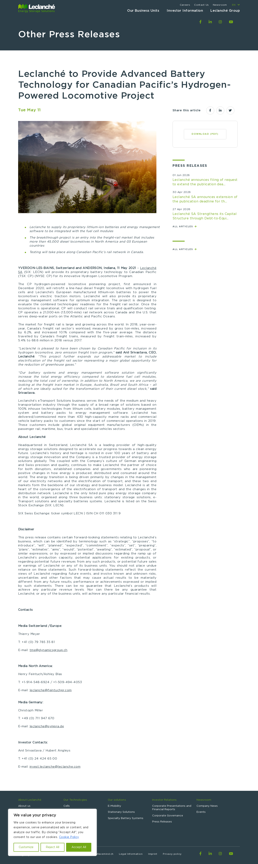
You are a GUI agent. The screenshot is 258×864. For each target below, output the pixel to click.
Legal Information (131, 854)
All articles (183, 226)
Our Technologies (75, 800)
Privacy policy (172, 854)
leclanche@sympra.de (47, 726)
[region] (52, 832)
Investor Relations (164, 800)
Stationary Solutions (121, 812)
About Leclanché (29, 800)
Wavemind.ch (104, 854)
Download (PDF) (205, 134)
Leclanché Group (225, 10)
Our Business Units (143, 10)
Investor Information (185, 10)
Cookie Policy (69, 837)
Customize (26, 847)
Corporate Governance (167, 815)
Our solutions (117, 800)
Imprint (152, 854)
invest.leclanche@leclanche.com (55, 766)
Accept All (79, 847)
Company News (207, 806)
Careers (185, 5)
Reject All (52, 847)
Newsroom (220, 5)
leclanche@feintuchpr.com (51, 690)
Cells (66, 806)
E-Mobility (114, 806)
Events (201, 812)
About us (24, 806)
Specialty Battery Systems (125, 818)
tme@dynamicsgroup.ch (49, 650)
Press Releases (162, 821)
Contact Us (201, 5)
